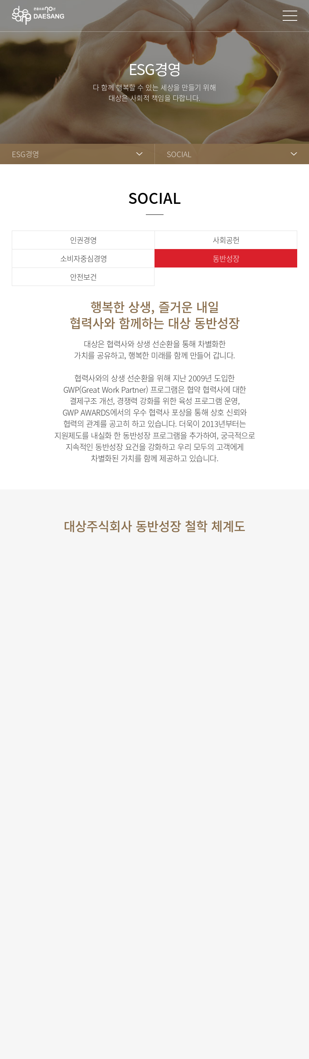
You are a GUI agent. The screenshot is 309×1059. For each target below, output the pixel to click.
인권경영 (83, 240)
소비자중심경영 (83, 258)
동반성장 (226, 258)
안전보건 (83, 276)
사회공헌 (226, 240)
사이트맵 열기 (290, 16)
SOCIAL (179, 153)
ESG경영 (25, 153)
